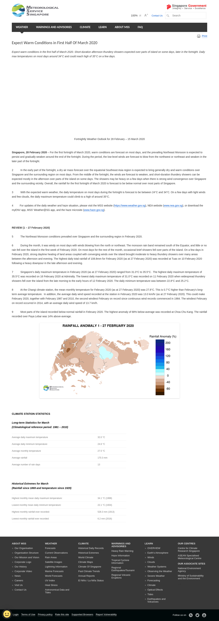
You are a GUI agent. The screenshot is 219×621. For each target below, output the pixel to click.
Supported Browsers (82, 614)
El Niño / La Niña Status (91, 580)
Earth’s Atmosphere (157, 552)
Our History (21, 566)
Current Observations (56, 552)
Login (16, 614)
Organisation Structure (27, 552)
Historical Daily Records (91, 548)
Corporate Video (23, 571)
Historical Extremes (88, 552)
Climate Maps (85, 562)
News (18, 575)
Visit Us (19, 585)
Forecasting (153, 580)
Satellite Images (53, 562)
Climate (85, 27)
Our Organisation (24, 548)
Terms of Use (28, 614)
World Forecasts (53, 575)
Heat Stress (51, 585)
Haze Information (120, 555)
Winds (150, 557)
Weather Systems (156, 566)
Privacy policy (45, 614)
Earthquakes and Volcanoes (156, 600)
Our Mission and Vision (27, 557)
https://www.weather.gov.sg (129, 205)
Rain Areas (51, 557)
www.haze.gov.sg (94, 209)
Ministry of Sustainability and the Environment (191, 577)
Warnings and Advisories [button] (54, 27)
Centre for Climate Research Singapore (189, 549)
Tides (150, 594)
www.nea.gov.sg (173, 205)
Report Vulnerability (106, 614)
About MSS (122, 27)
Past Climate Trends (89, 571)
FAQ (140, 27)
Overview (153, 548)
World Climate (85, 557)
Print (204, 36)
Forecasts (50, 548)
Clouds (151, 562)
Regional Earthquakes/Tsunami (122, 569)
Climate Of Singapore (89, 566)
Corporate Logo (23, 562)
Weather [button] (22, 27)
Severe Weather (156, 575)
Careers (19, 580)
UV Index (50, 580)
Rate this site (62, 614)
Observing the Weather (159, 571)
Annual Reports (86, 575)
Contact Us (157, 15)
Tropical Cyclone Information (120, 561)
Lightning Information (56, 566)
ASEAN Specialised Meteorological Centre (189, 557)
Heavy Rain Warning (122, 551)
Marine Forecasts (54, 571)
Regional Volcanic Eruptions (120, 576)
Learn (103, 27)
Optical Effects (155, 589)
